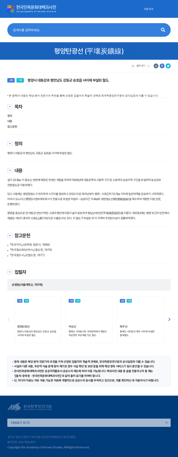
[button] (169, 319)
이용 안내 (148, 9)
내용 (9, 121)
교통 (11, 80)
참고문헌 (12, 126)
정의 (9, 116)
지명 (20, 80)
